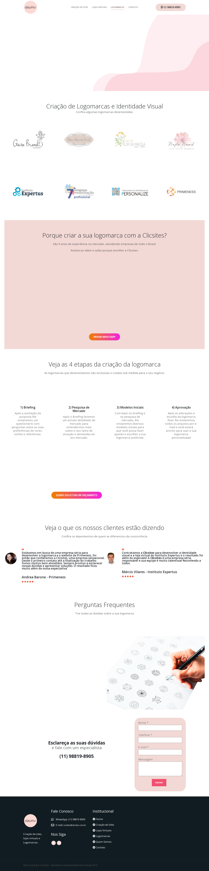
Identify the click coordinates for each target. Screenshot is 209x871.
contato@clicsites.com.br (70, 829)
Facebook (53, 847)
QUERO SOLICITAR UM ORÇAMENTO (76, 495)
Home (99, 819)
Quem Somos (103, 841)
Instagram (59, 847)
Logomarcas (117, 7)
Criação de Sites (79, 7)
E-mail (142, 747)
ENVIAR (159, 782)
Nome (142, 723)
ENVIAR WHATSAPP (104, 336)
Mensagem (145, 759)
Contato (133, 7)
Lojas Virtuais (99, 7)
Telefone (144, 735)
